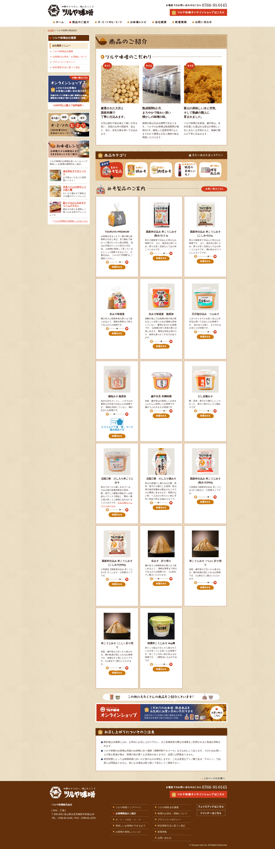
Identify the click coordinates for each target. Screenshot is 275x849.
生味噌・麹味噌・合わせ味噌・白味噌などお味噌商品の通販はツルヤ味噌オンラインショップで (198, 12)
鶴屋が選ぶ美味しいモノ (188, 170)
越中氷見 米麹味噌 (161, 396)
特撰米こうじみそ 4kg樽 (161, 643)
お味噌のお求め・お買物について (70, 56)
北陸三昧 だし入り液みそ (161, 478)
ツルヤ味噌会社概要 (63, 51)
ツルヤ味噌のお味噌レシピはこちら (71, 221)
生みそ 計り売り (161, 561)
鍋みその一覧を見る (139, 170)
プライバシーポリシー (64, 62)
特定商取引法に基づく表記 (66, 67)
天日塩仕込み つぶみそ (205, 314)
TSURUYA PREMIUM (117, 231)
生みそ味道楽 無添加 (161, 314)
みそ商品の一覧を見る (114, 170)
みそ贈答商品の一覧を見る (213, 170)
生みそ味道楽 (117, 314)
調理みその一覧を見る (164, 170)
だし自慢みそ (205, 396)
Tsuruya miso (197, 845)
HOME (51, 30)
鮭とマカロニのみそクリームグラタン (74, 204)
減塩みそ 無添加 (117, 396)
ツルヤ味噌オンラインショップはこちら (198, 794)
